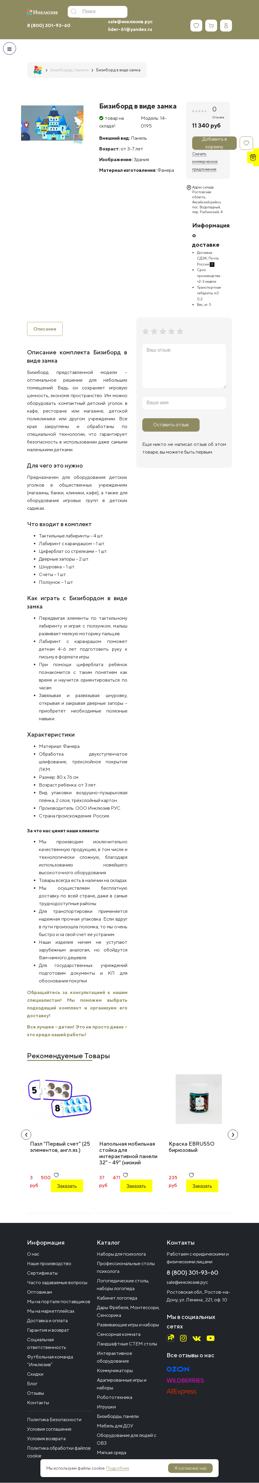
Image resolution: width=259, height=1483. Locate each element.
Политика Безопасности (54, 1420)
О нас (33, 1254)
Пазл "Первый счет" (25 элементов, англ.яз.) (60, 1147)
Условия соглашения (49, 1429)
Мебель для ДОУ (115, 1426)
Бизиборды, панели (118, 1416)
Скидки (35, 1374)
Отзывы (35, 1393)
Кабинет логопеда (117, 1298)
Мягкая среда (111, 1453)
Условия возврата (46, 1439)
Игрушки (106, 1407)
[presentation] (26, 1135)
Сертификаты (42, 1273)
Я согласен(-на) (190, 1468)
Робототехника (114, 1397)
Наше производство (49, 1264)
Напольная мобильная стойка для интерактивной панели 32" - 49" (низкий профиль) (128, 1156)
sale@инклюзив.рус (130, 21)
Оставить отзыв (171, 424)
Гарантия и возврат (48, 1330)
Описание (44, 329)
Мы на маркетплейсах (51, 1311)
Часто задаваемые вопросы (57, 1283)
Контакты (38, 1403)
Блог (32, 1384)
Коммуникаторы (115, 1371)
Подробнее (117, 1468)
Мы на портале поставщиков (58, 1302)
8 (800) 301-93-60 (48, 25)
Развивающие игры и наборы (128, 1325)
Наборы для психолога (121, 1254)
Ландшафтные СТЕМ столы (127, 1344)
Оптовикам (39, 1292)
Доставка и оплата (47, 1321)
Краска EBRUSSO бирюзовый (191, 1147)
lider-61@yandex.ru (130, 29)
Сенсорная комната (118, 1334)
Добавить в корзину (214, 143)
